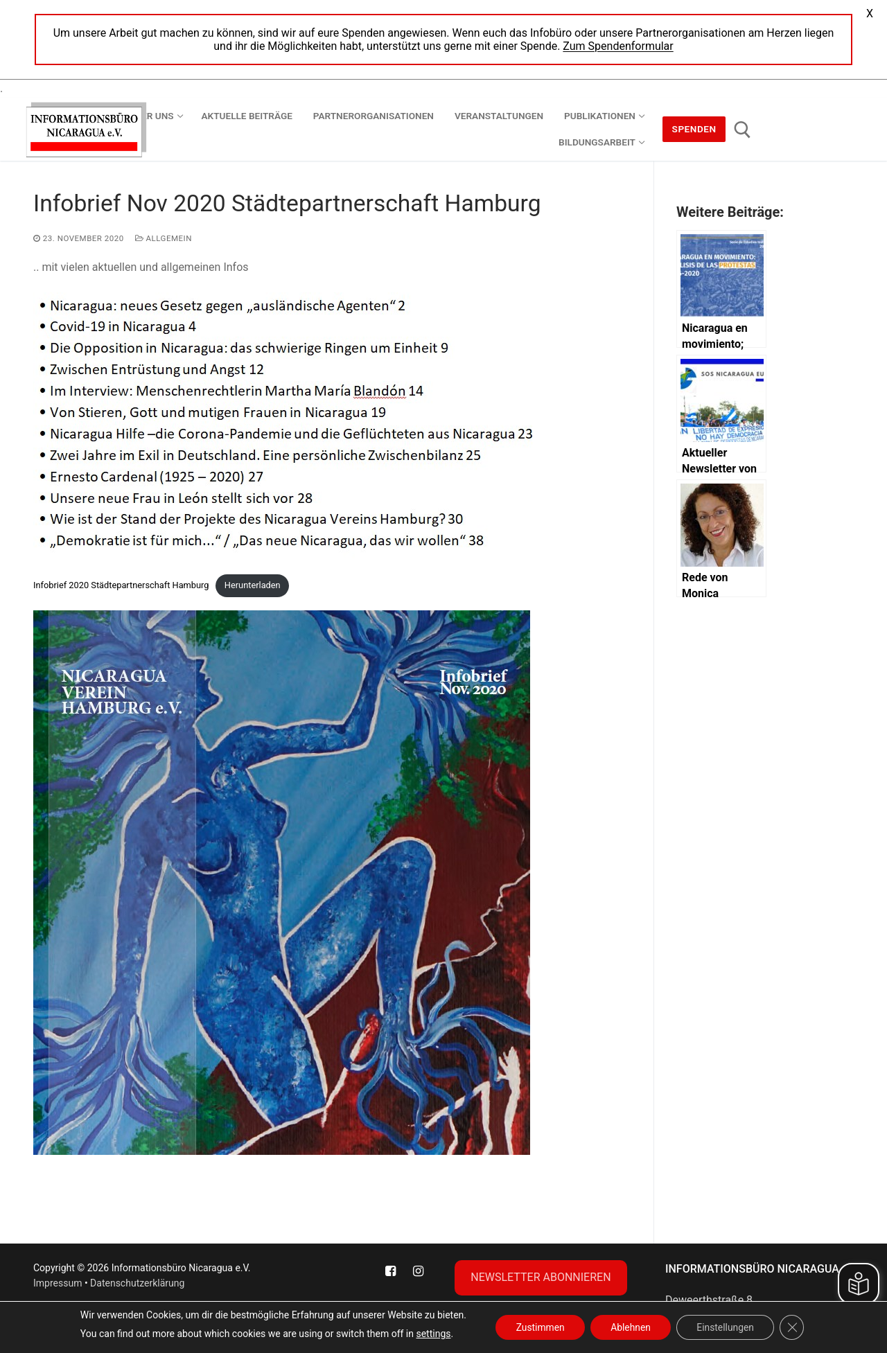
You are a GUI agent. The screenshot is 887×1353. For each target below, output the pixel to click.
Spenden (694, 128)
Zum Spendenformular (618, 46)
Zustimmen (538, 1327)
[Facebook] (390, 1271)
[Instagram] (418, 1271)
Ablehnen (630, 1327)
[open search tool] (742, 130)
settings (430, 1333)
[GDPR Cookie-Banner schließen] (794, 1327)
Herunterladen (253, 585)
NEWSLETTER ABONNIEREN (541, 1277)
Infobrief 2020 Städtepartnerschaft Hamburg (121, 585)
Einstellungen (727, 1327)
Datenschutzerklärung (137, 1283)
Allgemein (163, 238)
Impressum (57, 1283)
